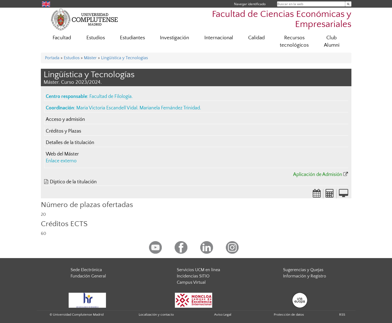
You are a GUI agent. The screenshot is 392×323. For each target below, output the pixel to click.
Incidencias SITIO (193, 276)
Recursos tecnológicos (294, 41)
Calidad (256, 38)
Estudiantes (132, 38)
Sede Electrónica (86, 269)
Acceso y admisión (65, 119)
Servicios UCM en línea (198, 269)
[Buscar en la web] (348, 4)
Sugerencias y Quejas (303, 269)
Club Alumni (331, 41)
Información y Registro (304, 276)
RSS (342, 314)
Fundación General (88, 276)
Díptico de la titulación (73, 182)
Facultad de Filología (110, 96)
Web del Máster (62, 154)
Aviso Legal (222, 314)
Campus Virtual (191, 282)
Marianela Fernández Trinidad (169, 108)
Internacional (218, 38)
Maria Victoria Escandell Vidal (106, 108)
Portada (52, 57)
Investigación (174, 38)
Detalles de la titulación (70, 142)
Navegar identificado (250, 4)
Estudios (95, 38)
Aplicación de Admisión (317, 174)
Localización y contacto (156, 314)
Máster (90, 57)
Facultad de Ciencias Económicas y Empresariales (281, 19)
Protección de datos (289, 314)
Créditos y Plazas (63, 131)
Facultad (62, 38)
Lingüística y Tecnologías (124, 57)
